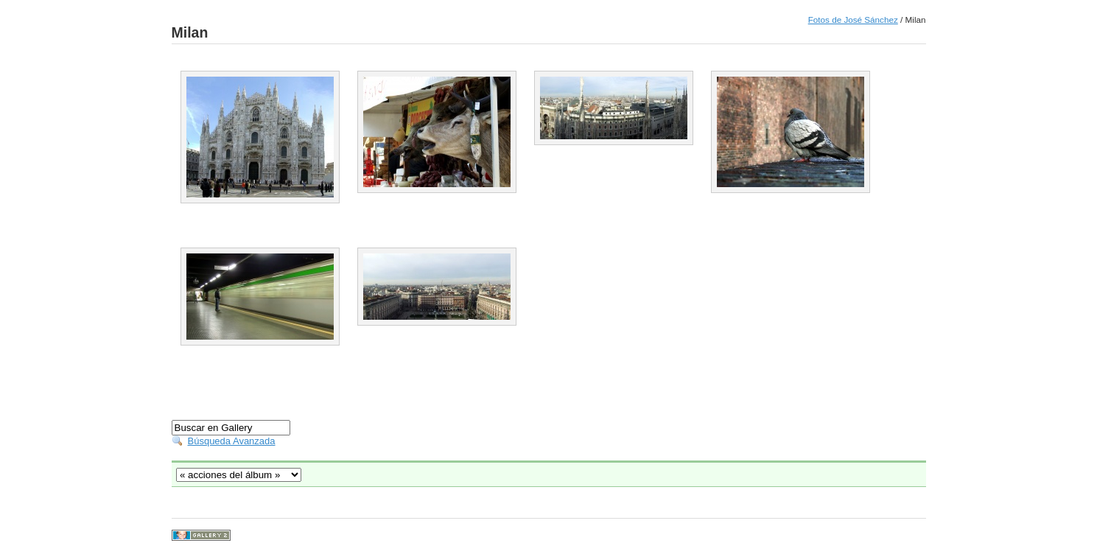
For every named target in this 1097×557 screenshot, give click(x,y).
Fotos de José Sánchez (853, 19)
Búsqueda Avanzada (232, 440)
